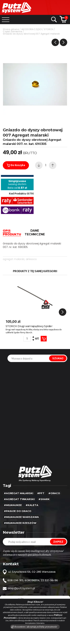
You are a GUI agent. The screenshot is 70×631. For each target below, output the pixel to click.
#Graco (54, 493)
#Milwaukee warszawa (21, 516)
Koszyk (44, 339)
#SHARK (43, 499)
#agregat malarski (18, 493)
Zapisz (58, 541)
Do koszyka (16, 165)
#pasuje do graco (17, 511)
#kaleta (32, 505)
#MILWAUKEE (13, 505)
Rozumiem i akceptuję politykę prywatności (34, 626)
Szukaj (57, 358)
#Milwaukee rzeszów (20, 522)
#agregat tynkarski (19, 499)
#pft (40, 493)
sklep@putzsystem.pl (21, 588)
